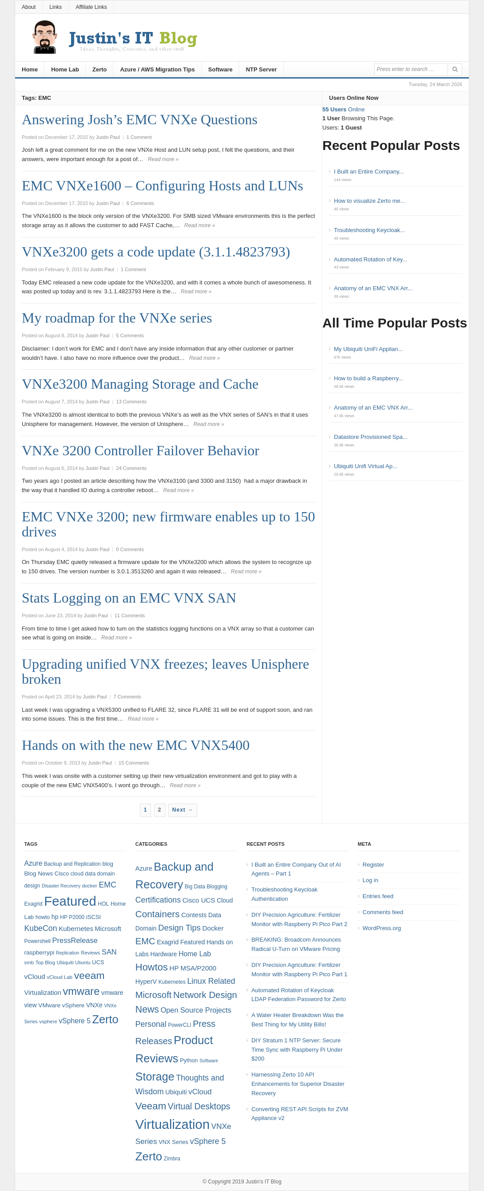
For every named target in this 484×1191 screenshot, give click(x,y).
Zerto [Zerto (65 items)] (105, 1019)
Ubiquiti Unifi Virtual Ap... (365, 466)
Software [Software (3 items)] (208, 1060)
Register (373, 864)
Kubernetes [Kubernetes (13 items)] (76, 928)
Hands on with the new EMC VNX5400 (136, 745)
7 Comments (127, 696)
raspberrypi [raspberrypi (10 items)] (39, 952)
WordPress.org (382, 928)
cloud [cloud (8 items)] (77, 874)
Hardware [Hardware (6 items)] (164, 954)
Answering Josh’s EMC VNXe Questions (140, 119)
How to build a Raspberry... (368, 378)
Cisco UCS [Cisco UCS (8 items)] (198, 900)
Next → (182, 810)
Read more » (163, 159)
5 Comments (130, 335)
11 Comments (130, 615)
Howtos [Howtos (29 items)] (151, 967)
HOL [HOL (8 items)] (103, 904)
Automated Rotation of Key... (370, 259)
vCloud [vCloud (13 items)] (34, 976)
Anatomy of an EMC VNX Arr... (373, 288)
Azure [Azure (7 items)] (143, 868)
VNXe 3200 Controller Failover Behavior (140, 450)
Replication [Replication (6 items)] (67, 952)
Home (30, 69)
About (29, 7)
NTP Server (261, 69)
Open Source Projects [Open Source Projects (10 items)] (196, 1010)
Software (220, 69)
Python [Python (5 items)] (189, 1060)
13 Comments (131, 401)
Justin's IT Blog (264, 1182)
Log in (370, 880)
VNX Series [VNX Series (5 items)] (173, 1142)
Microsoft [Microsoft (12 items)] (108, 928)
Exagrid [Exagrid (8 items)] (33, 904)
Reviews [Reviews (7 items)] (90, 952)
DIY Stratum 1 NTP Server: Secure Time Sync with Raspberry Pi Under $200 (296, 1049)
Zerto (99, 69)
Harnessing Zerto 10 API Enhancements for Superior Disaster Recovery (298, 1083)
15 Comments (134, 762)
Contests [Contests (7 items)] (193, 915)
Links (55, 7)
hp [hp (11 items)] (55, 916)
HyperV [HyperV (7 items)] (146, 981)
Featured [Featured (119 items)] (70, 901)
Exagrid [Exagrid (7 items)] (168, 942)
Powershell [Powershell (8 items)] (37, 941)
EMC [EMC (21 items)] (145, 941)
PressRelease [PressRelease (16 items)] (75, 940)
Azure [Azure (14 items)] (33, 863)
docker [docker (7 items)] (89, 885)
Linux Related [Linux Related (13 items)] (211, 981)
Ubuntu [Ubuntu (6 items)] (82, 962)
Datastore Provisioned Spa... (370, 437)
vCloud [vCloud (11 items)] (199, 1092)
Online (343, 109)
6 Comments (140, 203)
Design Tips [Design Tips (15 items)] (179, 927)
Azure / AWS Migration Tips (157, 69)
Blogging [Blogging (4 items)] (217, 886)
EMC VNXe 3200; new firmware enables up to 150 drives (168, 524)
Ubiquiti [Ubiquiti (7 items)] (65, 962)
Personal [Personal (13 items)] (151, 1024)
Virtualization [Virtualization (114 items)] (172, 1124)
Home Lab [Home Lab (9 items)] (195, 954)
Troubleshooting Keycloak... (369, 230)
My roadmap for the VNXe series (117, 318)
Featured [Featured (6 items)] (192, 942)
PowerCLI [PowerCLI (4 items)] (179, 1025)
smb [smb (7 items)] (29, 962)
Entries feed (378, 896)
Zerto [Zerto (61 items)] (148, 1156)
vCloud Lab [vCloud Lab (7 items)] (59, 977)
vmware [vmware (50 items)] (81, 991)
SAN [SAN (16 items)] (109, 952)
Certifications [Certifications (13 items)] (158, 899)
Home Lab (65, 69)
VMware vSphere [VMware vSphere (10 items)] (61, 1005)
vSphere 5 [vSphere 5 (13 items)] (208, 1141)
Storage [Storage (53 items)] (155, 1076)
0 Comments (130, 549)
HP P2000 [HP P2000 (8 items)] (72, 917)
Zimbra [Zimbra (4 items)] (172, 1159)
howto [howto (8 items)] (43, 917)
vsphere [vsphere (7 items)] (48, 1021)
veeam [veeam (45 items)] (89, 975)
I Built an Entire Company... (369, 171)
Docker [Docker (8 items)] (213, 928)
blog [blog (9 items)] (107, 863)
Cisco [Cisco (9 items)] (62, 873)
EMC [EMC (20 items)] (108, 884)
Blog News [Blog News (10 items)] (38, 873)
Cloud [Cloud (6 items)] (225, 900)
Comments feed (383, 912)
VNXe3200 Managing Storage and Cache (140, 384)
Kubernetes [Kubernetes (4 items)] (172, 982)
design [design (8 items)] (32, 886)
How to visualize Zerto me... (369, 200)
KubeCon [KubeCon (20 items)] (40, 928)
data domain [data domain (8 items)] (100, 874)
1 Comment (139, 137)
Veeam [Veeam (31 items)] (150, 1106)
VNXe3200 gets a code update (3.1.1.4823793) (156, 252)
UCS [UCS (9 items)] (98, 962)
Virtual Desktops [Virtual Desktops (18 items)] (199, 1106)
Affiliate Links (91, 7)
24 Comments (131, 468)
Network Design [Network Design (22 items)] (205, 995)
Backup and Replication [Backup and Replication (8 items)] (72, 864)
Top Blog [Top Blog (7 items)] (45, 962)
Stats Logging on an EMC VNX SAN (129, 598)
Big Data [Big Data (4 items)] (195, 886)
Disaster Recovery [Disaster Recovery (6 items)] (61, 885)
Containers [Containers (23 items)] (157, 914)
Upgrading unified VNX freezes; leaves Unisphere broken (165, 671)
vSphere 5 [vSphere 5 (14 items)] (75, 1021)
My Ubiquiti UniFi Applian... (368, 349)
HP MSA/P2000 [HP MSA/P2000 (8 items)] (192, 968)
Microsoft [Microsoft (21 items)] (153, 995)
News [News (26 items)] (147, 1009)
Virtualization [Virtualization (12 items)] (42, 992)
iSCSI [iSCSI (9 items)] (93, 917)
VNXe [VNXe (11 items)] (94, 1005)
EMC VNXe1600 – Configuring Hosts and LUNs (162, 185)
